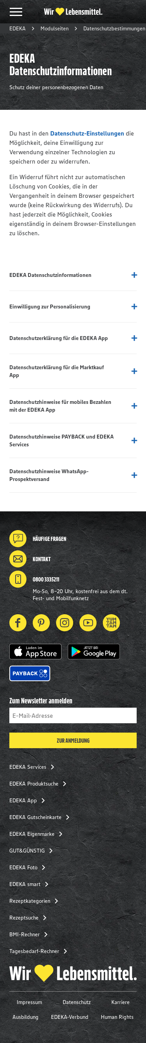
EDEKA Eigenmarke (38, 834)
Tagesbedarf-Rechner (40, 951)
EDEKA (17, 28)
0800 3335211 (34, 579)
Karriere (120, 1002)
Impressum (29, 1002)
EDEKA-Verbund (69, 1016)
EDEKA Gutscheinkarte (41, 817)
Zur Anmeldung (73, 740)
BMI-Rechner (30, 934)
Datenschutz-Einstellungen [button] (87, 133)
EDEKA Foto (29, 867)
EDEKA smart (31, 884)
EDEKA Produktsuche (40, 783)
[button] (35, 651)
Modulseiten (54, 28)
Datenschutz (77, 1002)
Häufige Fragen (37, 538)
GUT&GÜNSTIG (33, 850)
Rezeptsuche (30, 917)
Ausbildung (25, 1016)
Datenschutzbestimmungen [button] (114, 28)
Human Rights (117, 1016)
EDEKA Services (34, 767)
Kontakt (30, 558)
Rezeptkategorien (36, 901)
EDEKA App (29, 800)
